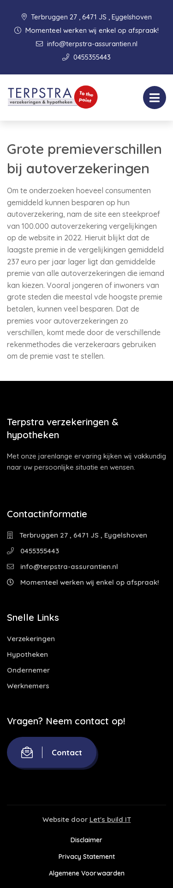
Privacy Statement (87, 856)
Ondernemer (28, 670)
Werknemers (28, 685)
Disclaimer (86, 840)
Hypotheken (27, 654)
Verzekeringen (31, 638)
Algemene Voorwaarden (87, 873)
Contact (51, 752)
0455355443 (86, 57)
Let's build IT (110, 819)
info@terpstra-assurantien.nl (86, 43)
